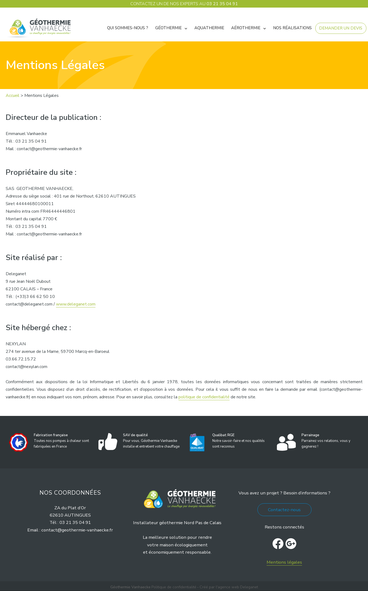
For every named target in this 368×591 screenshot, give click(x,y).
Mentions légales (284, 562)
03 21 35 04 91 (222, 4)
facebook (278, 543)
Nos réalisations (292, 28)
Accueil (12, 95)
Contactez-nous (284, 510)
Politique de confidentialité (173, 587)
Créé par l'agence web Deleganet (229, 587)
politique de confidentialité (204, 397)
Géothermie (168, 28)
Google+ (291, 543)
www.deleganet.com (75, 304)
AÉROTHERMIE (245, 28)
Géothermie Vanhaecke (130, 587)
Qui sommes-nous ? (127, 28)
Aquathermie (209, 28)
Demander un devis (340, 28)
